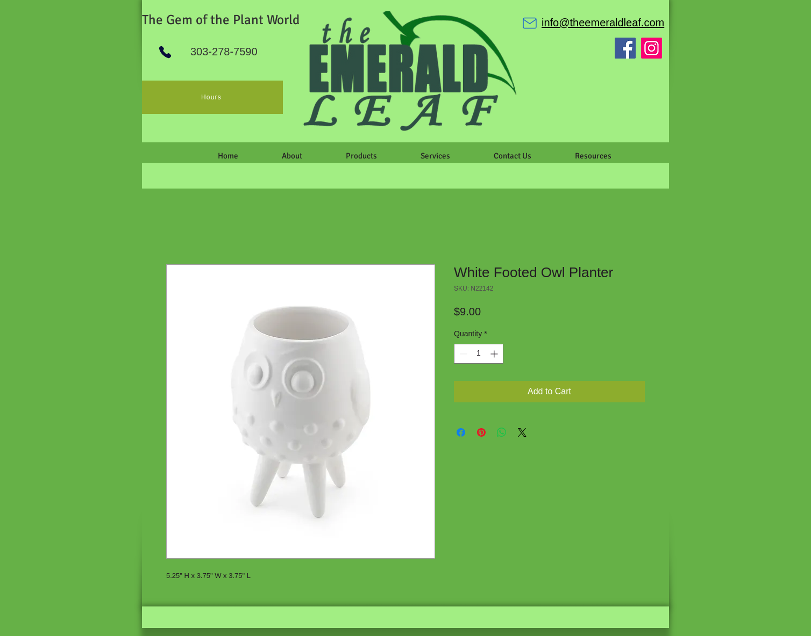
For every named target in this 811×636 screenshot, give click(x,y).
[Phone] (165, 52)
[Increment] (495, 353)
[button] (292, 156)
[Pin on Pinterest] (481, 432)
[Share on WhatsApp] (501, 432)
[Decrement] (462, 353)
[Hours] (212, 97)
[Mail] (530, 23)
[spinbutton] (478, 353)
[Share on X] (522, 432)
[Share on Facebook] (460, 432)
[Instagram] (651, 48)
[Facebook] (625, 48)
